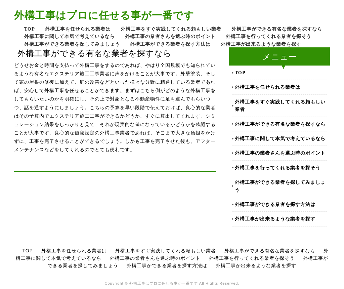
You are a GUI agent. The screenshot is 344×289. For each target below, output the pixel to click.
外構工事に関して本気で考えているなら (69, 36)
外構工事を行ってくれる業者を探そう (268, 36)
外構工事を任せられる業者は (78, 29)
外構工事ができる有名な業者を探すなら (276, 29)
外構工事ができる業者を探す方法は (170, 44)
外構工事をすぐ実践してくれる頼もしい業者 (171, 29)
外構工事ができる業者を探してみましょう (72, 44)
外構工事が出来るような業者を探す (261, 44)
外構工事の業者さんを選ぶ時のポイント (170, 36)
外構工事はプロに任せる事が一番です (104, 15)
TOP (29, 29)
